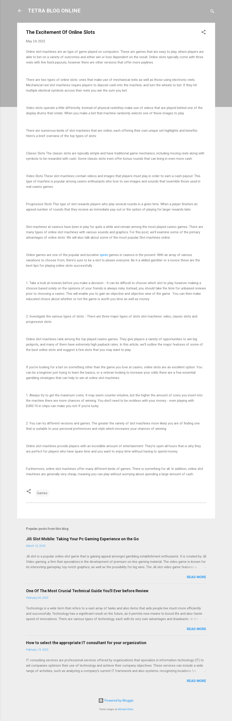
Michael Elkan (125, 709)
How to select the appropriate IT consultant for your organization (86, 642)
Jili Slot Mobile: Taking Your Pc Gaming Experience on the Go (82, 539)
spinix (104, 255)
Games (42, 493)
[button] (203, 32)
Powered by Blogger (116, 700)
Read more (196, 577)
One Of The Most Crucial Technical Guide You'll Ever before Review (87, 590)
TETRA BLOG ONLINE (54, 11)
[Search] (212, 12)
